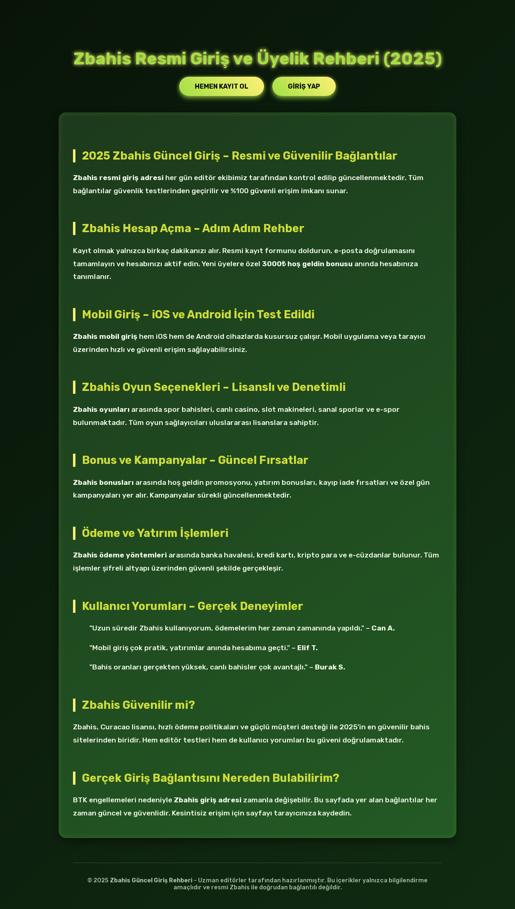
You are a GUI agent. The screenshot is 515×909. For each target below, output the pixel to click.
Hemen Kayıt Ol (221, 86)
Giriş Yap (304, 86)
